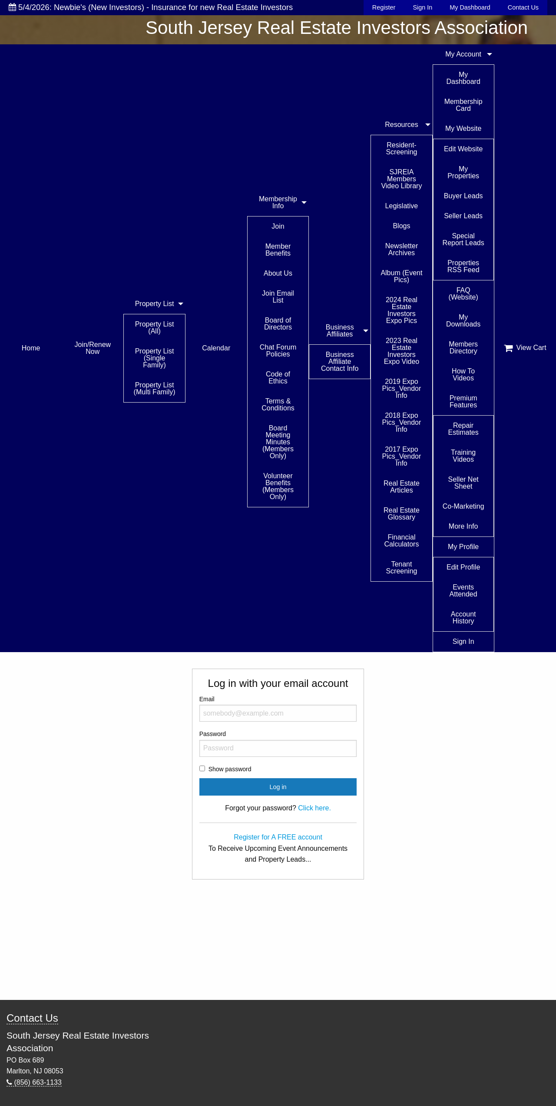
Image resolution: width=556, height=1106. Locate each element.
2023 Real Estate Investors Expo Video (402, 351)
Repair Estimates (463, 429)
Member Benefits (278, 250)
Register (384, 7)
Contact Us (523, 7)
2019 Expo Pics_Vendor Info (401, 388)
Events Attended (463, 590)
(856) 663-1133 (34, 1082)
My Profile (463, 546)
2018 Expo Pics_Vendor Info (401, 422)
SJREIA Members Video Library (401, 179)
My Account (463, 54)
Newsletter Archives (401, 249)
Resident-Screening (401, 148)
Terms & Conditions (278, 404)
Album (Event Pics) (401, 276)
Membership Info (278, 202)
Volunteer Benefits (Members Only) (278, 486)
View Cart (525, 348)
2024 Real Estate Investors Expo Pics (401, 310)
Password (278, 743)
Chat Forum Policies (278, 350)
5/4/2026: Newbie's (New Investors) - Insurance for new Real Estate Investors (151, 7)
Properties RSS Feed (463, 266)
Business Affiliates (340, 330)
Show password (230, 769)
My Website (463, 128)
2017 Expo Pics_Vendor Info (401, 456)
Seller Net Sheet (463, 483)
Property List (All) (154, 327)
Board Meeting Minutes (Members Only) (278, 442)
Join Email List (278, 297)
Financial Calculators (401, 540)
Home (31, 348)
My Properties (463, 172)
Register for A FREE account (278, 837)
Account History (463, 617)
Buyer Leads (463, 196)
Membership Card (463, 105)
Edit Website (463, 149)
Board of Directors (278, 323)
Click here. (314, 808)
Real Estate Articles (402, 487)
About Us (278, 273)
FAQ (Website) (463, 293)
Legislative (401, 206)
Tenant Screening (401, 567)
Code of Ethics (278, 377)
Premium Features (463, 401)
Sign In (422, 7)
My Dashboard (470, 7)
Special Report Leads (463, 239)
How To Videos (463, 374)
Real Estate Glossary (402, 513)
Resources (401, 124)
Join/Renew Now (93, 348)
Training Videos (463, 456)
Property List (154, 303)
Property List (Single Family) (154, 358)
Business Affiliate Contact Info (339, 361)
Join (277, 226)
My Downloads (463, 320)
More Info (463, 526)
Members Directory (463, 347)
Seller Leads (463, 216)
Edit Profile (463, 567)
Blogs (401, 226)
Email (278, 709)
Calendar (216, 348)
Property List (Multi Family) (154, 388)
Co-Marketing (463, 506)
